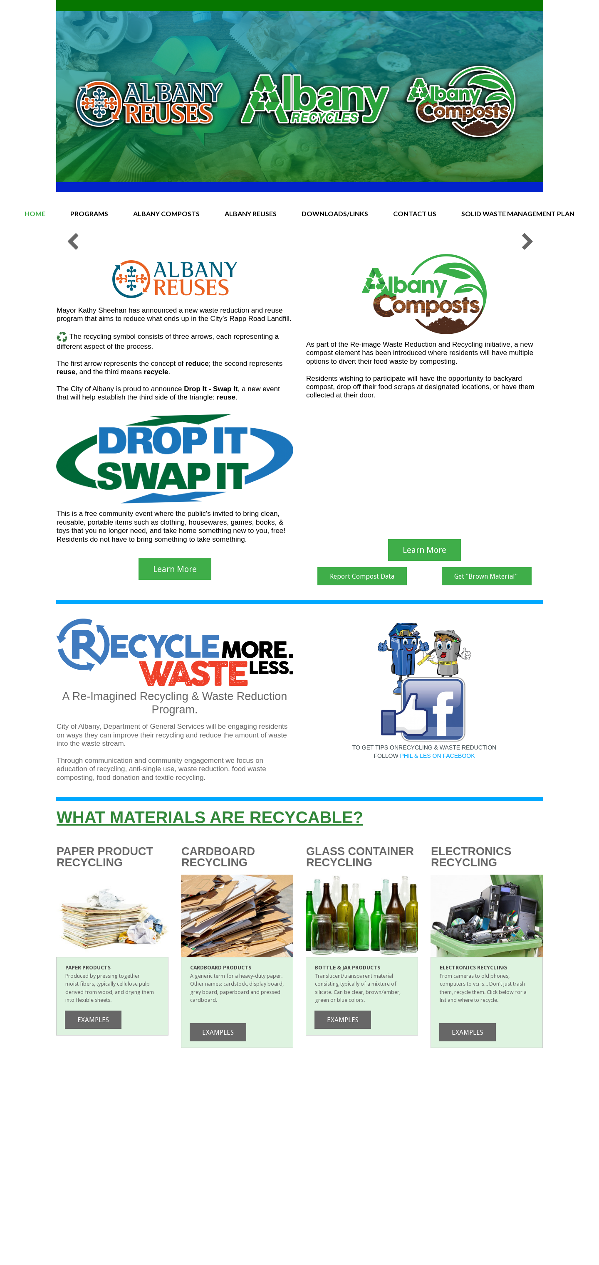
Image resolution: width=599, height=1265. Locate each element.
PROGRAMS (89, 213)
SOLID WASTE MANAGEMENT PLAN (517, 213)
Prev (72, 334)
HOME (35, 213)
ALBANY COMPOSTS (166, 213)
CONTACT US (414, 213)
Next (527, 334)
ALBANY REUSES (251, 213)
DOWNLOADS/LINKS (335, 213)
